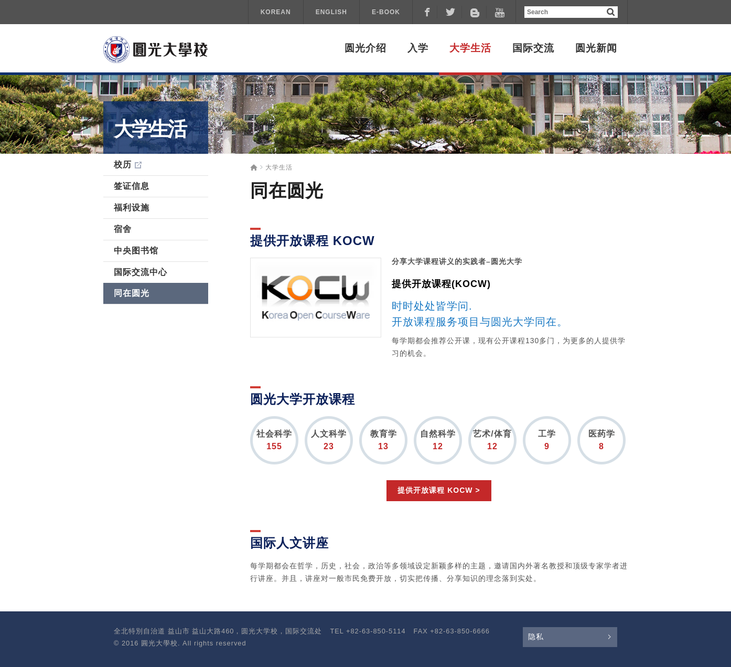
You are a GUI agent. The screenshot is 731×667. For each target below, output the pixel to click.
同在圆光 (131, 293)
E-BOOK (386, 12)
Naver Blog (476, 12)
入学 (417, 48)
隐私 (536, 636)
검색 (611, 12)
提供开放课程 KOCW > (438, 490)
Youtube (501, 12)
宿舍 (123, 229)
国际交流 (533, 48)
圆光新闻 (596, 48)
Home (253, 167)
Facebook (427, 12)
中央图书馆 (136, 250)
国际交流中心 (140, 272)
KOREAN (276, 12)
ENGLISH (331, 12)
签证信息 (131, 186)
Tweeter (451, 12)
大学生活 (470, 48)
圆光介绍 (365, 48)
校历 (123, 164)
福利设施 (131, 207)
